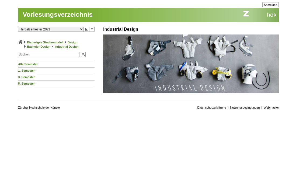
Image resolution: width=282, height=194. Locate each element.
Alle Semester (28, 64)
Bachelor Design (38, 46)
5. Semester (26, 83)
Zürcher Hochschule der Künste (39, 107)
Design (73, 42)
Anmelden (270, 4)
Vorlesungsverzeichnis (58, 14)
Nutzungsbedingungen (245, 107)
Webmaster (271, 107)
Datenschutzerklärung (211, 107)
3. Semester (26, 77)
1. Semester (26, 70)
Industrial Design (66, 46)
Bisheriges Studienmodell (45, 42)
